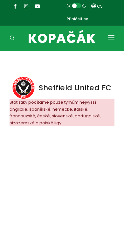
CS (97, 6)
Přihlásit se (77, 19)
